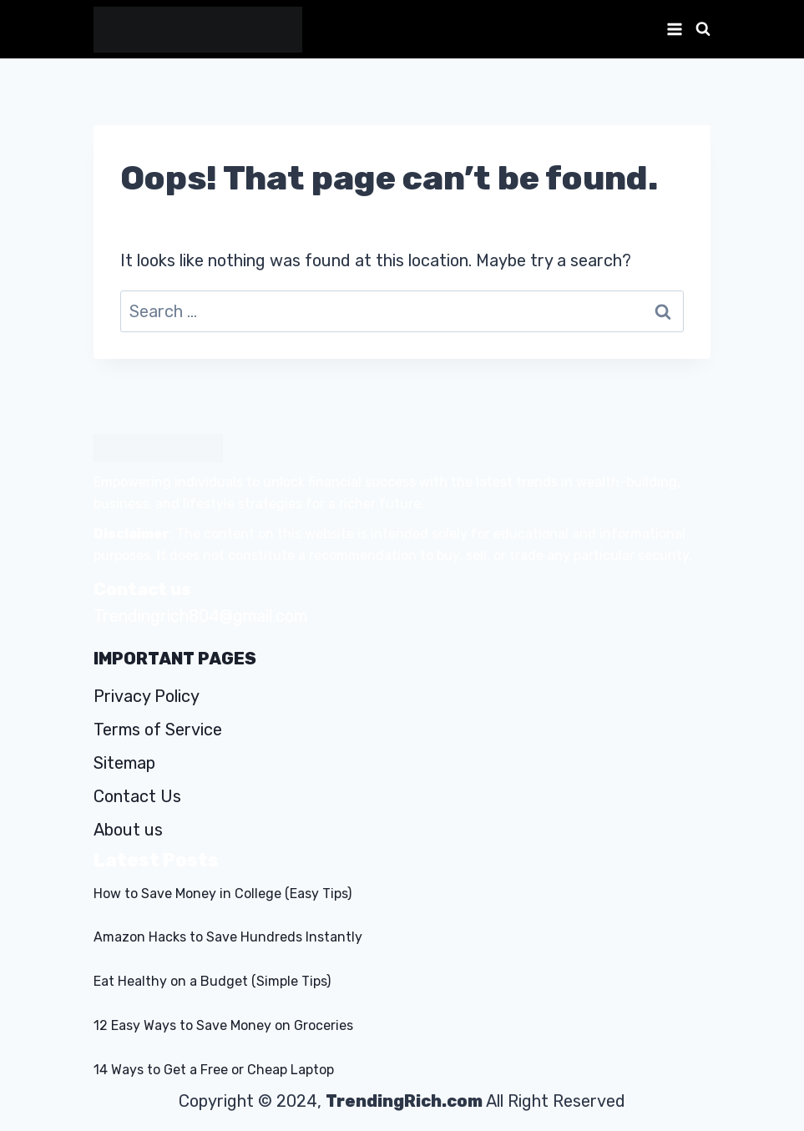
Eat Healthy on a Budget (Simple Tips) (212, 981)
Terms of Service (158, 729)
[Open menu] (671, 29)
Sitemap (124, 763)
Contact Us (137, 796)
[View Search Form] (700, 29)
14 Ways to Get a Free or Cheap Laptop (214, 1070)
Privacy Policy (147, 696)
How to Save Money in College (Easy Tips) (222, 893)
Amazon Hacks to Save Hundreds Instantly (228, 937)
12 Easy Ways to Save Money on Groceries (223, 1025)
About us (128, 830)
